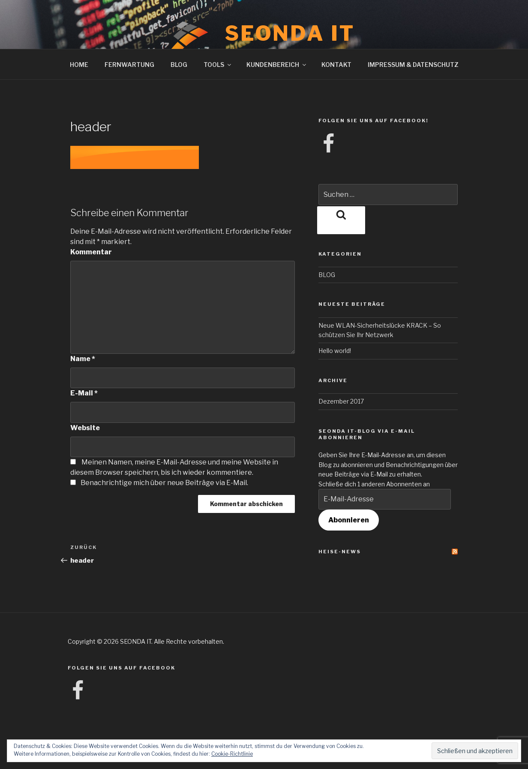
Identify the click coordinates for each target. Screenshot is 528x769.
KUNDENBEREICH (276, 64)
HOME (79, 64)
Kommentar (91, 252)
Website (85, 428)
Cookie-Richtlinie (232, 754)
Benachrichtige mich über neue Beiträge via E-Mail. (164, 483)
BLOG (179, 64)
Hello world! (334, 350)
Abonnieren (348, 520)
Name (82, 359)
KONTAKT (336, 64)
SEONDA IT (290, 33)
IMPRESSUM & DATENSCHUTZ (413, 64)
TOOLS (218, 64)
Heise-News (339, 552)
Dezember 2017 (341, 401)
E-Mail (84, 393)
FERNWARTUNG (129, 64)
